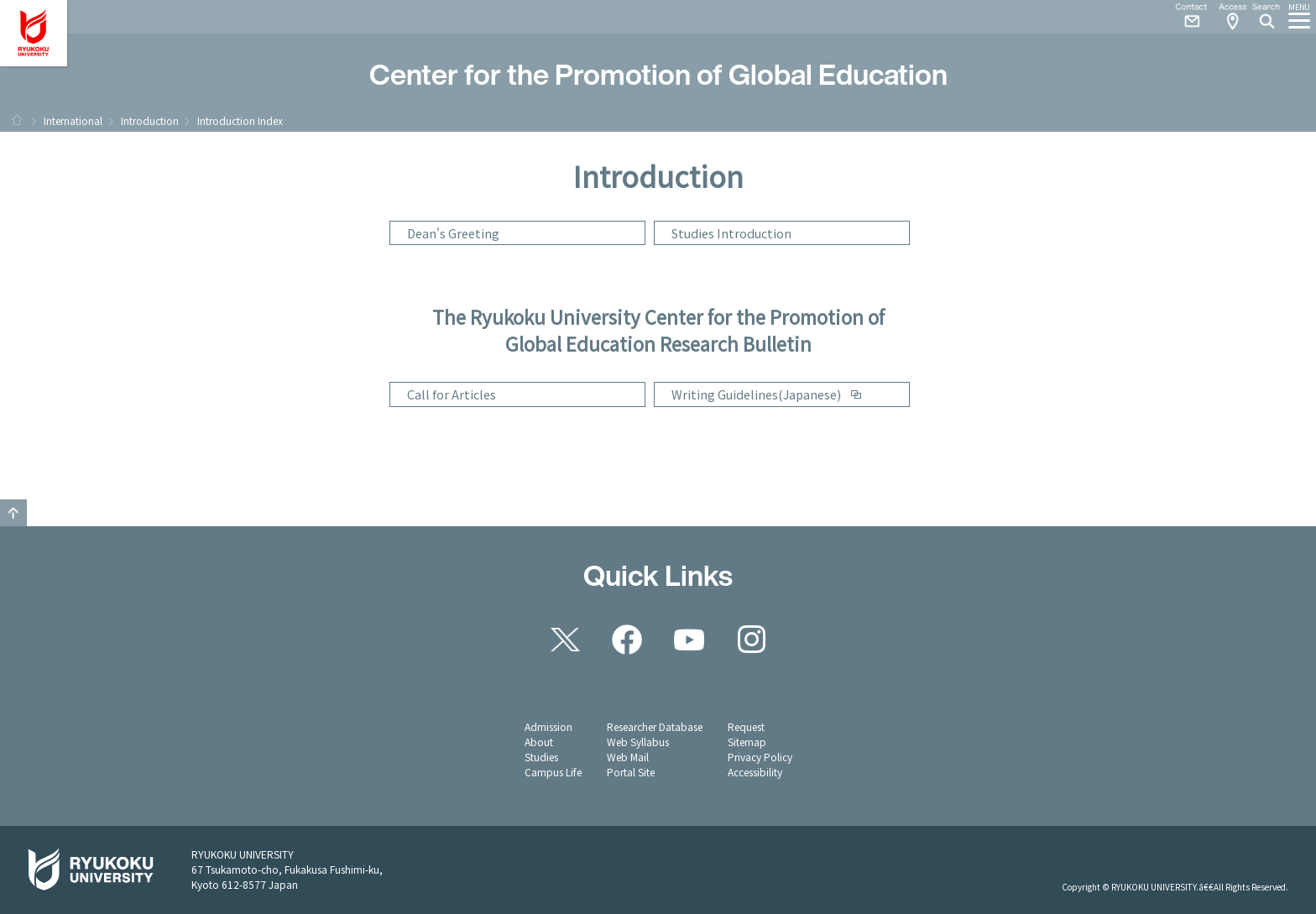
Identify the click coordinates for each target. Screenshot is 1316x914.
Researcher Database (654, 726)
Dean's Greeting (453, 233)
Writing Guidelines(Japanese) (756, 394)
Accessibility (755, 772)
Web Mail (628, 756)
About (539, 741)
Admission (548, 726)
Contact (1185, 17)
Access (1232, 17)
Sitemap (747, 741)
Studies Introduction (731, 233)
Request (746, 726)
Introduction (150, 120)
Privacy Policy (760, 756)
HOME (16, 120)
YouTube (689, 639)
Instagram (751, 639)
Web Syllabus (638, 741)
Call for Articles (451, 394)
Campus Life (553, 772)
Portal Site (631, 772)
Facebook (627, 639)
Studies (541, 756)
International (73, 120)
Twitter (565, 639)
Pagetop (13, 512)
